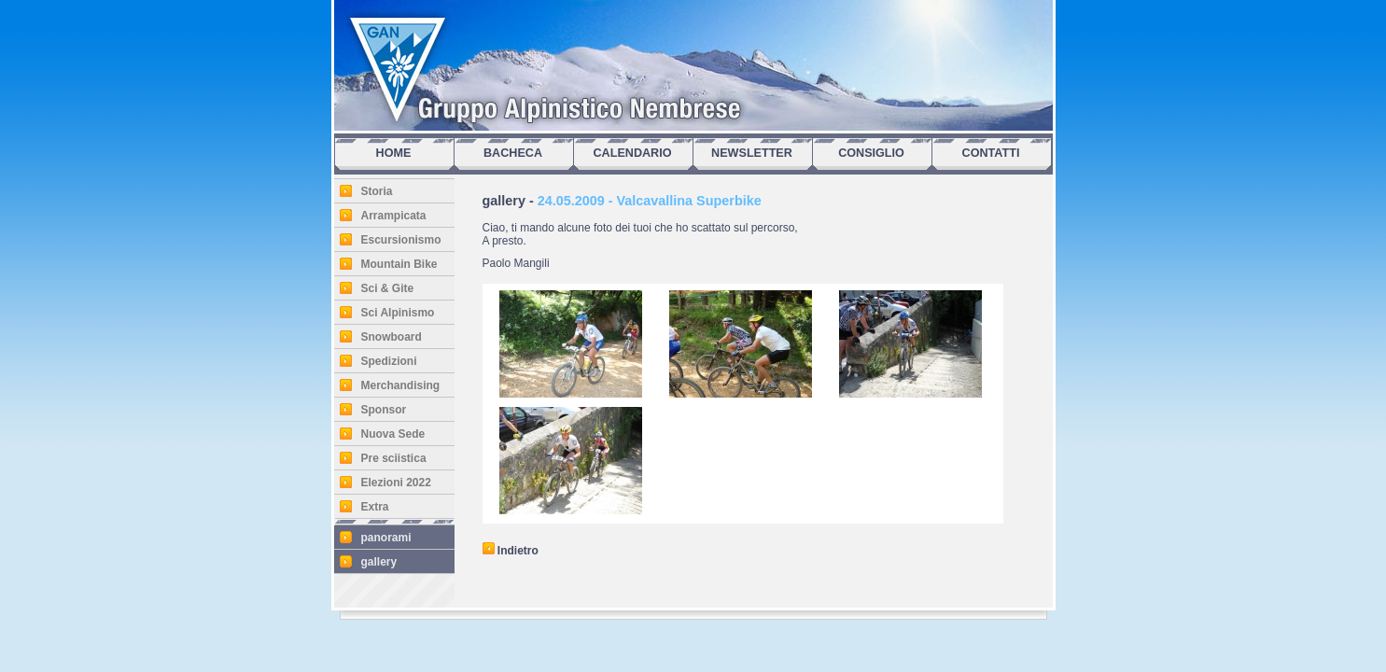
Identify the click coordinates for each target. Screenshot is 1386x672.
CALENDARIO (633, 153)
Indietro (511, 550)
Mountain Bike (399, 264)
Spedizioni (389, 361)
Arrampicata (394, 215)
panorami (386, 537)
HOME (394, 153)
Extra (375, 506)
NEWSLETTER (751, 153)
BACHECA (512, 153)
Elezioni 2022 (396, 482)
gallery (379, 561)
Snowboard (391, 336)
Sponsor (384, 409)
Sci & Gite (387, 288)
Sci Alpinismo (398, 312)
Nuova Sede (393, 434)
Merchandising (401, 385)
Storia (377, 191)
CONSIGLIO (871, 153)
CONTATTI (991, 153)
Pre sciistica (394, 458)
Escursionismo (401, 239)
